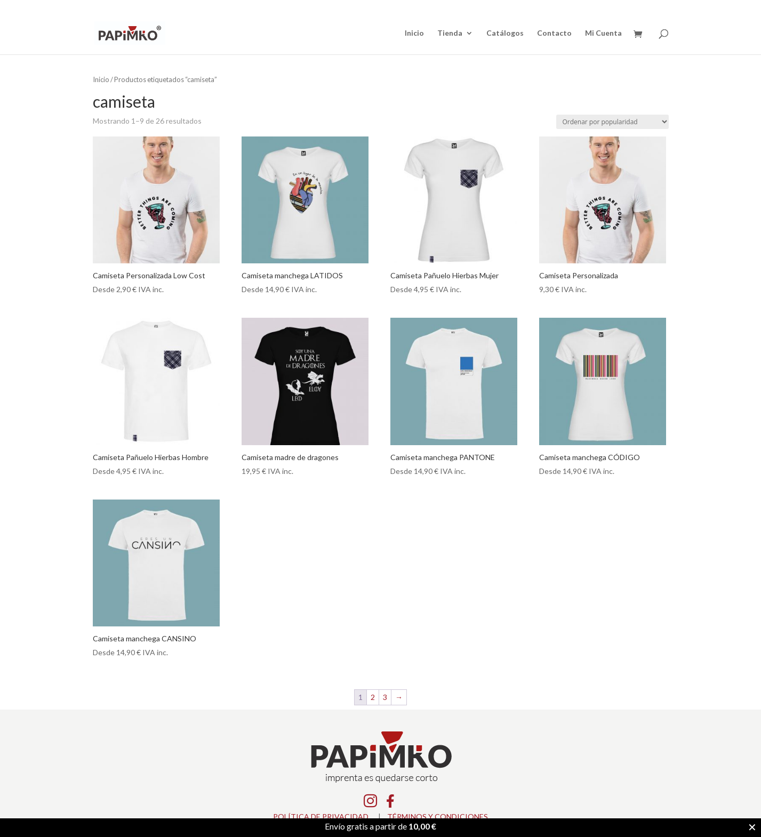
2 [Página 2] (373, 697)
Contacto (554, 33)
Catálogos (505, 33)
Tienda (449, 33)
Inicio (414, 33)
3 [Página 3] (385, 697)
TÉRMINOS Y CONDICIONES (437, 816)
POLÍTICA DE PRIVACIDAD (321, 816)
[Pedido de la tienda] (612, 122)
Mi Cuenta (603, 33)
